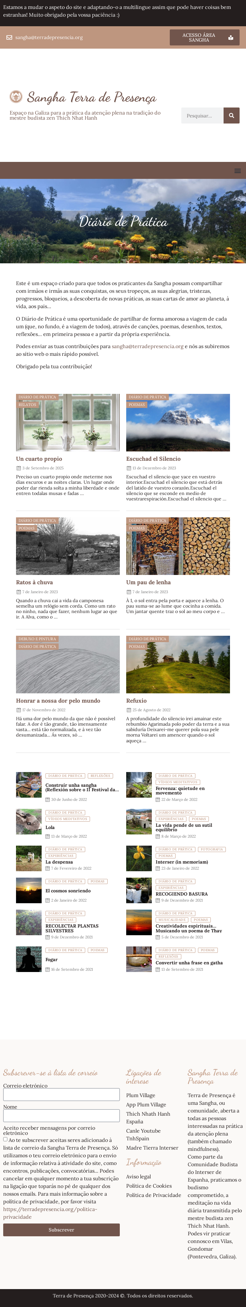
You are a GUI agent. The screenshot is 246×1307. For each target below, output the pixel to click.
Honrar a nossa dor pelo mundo (58, 700)
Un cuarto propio (39, 458)
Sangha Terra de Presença (91, 97)
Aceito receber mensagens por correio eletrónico (49, 1130)
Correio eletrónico (25, 1085)
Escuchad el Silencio (153, 458)
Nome (10, 1106)
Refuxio (136, 700)
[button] (237, 170)
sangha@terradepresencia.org (148, 346)
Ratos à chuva (34, 582)
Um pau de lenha (148, 582)
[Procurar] (232, 116)
